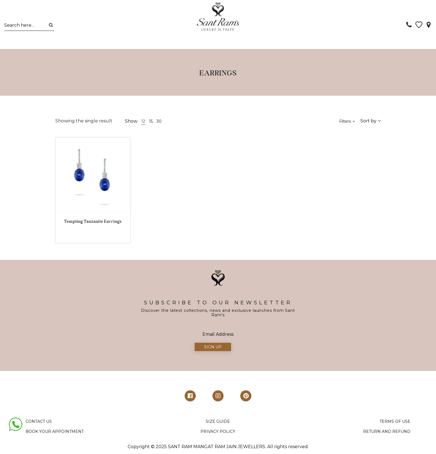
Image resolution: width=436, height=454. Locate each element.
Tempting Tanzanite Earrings (93, 223)
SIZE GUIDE (218, 423)
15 (151, 123)
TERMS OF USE (395, 423)
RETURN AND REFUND (386, 433)
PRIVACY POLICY (217, 433)
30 (159, 123)
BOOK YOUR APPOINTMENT (55, 433)
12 (143, 123)
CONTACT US (39, 423)
